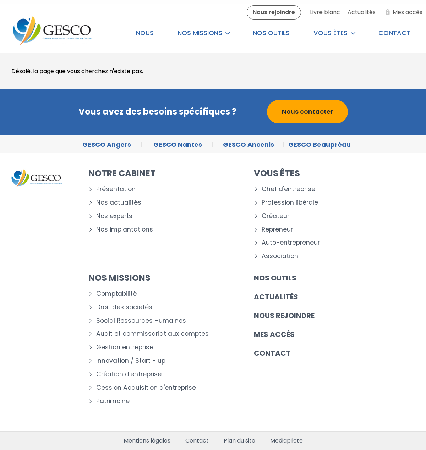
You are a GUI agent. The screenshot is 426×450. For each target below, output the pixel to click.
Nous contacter (307, 111)
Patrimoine (113, 401)
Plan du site (239, 441)
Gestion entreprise (124, 347)
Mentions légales (147, 441)
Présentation (116, 189)
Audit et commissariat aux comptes (152, 334)
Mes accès (274, 334)
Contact (272, 353)
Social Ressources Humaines (141, 321)
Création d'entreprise (129, 374)
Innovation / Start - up (130, 361)
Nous (145, 32)
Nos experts (114, 216)
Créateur (275, 216)
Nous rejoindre (284, 316)
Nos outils (271, 32)
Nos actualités (118, 203)
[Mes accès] (402, 12)
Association (280, 256)
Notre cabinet (121, 173)
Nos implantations (124, 230)
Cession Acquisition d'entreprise (146, 388)
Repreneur (277, 230)
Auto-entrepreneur (291, 243)
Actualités (276, 297)
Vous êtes (334, 32)
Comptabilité (116, 294)
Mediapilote (286, 441)
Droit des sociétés (124, 307)
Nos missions (204, 32)
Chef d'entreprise (288, 189)
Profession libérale (290, 203)
